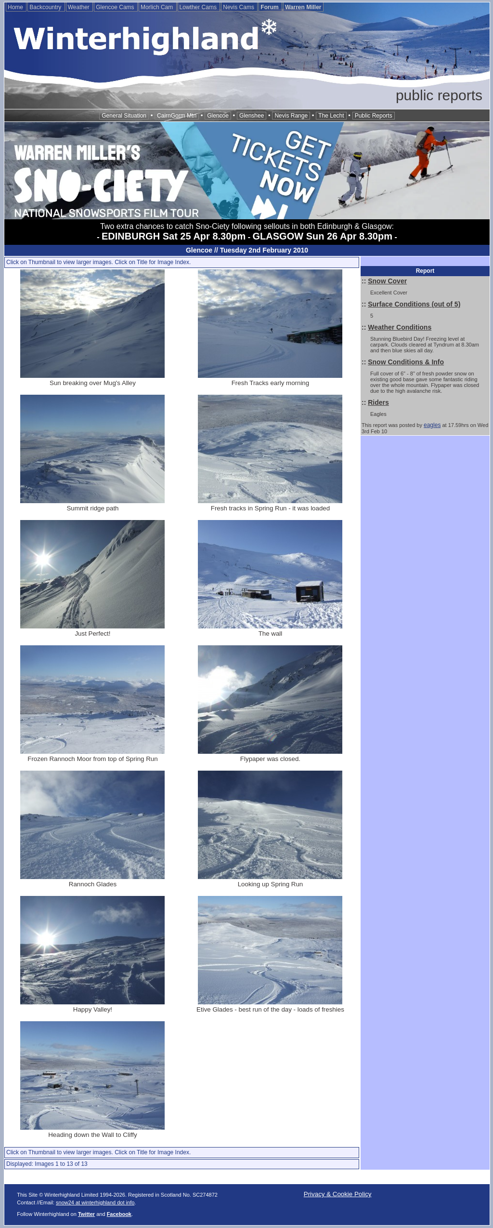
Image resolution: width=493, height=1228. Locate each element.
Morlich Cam (158, 7)
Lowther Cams (199, 7)
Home (16, 7)
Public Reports (373, 115)
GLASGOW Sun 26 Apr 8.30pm (322, 236)
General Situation (124, 115)
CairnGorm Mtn (176, 115)
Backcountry (46, 7)
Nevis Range (291, 115)
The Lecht (331, 115)
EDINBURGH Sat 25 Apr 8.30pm (174, 236)
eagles (432, 425)
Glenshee (251, 115)
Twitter (86, 1214)
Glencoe (218, 115)
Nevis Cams (239, 7)
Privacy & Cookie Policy (338, 1194)
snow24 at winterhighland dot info (95, 1202)
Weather (79, 7)
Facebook (119, 1214)
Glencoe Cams (116, 7)
